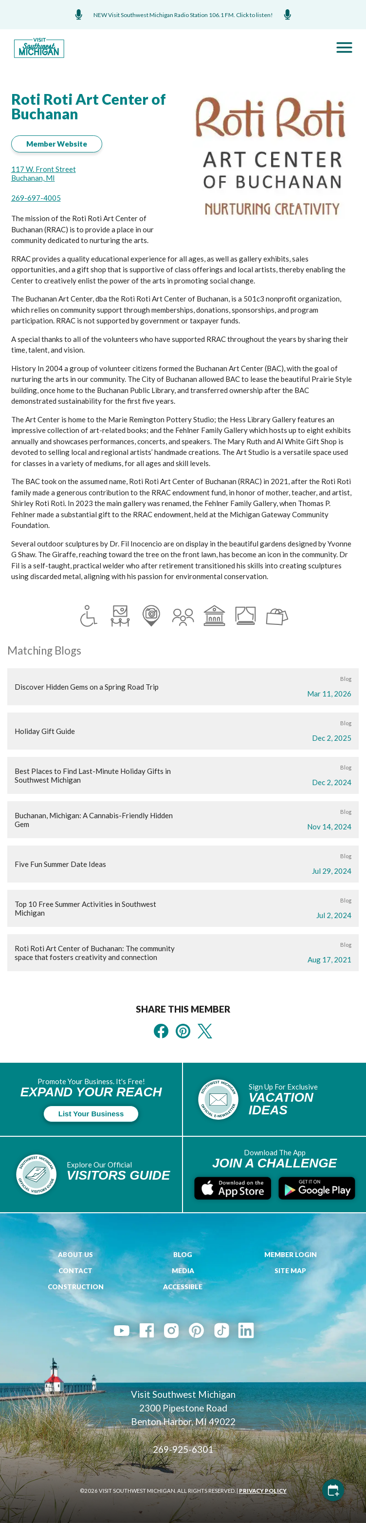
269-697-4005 (36, 197)
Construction (76, 1287)
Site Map (290, 1271)
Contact (75, 1271)
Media (183, 1271)
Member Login (290, 1255)
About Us (75, 1255)
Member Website (56, 143)
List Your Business (91, 1113)
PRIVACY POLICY (263, 1490)
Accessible (182, 1287)
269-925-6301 (183, 1449)
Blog (182, 1255)
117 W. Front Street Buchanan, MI (43, 173)
